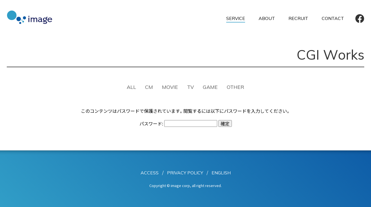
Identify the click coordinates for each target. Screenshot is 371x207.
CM (149, 87)
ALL (131, 87)
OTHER (235, 87)
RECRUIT (298, 18)
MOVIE (170, 87)
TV (190, 87)
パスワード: (178, 123)
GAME (210, 87)
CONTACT (333, 18)
